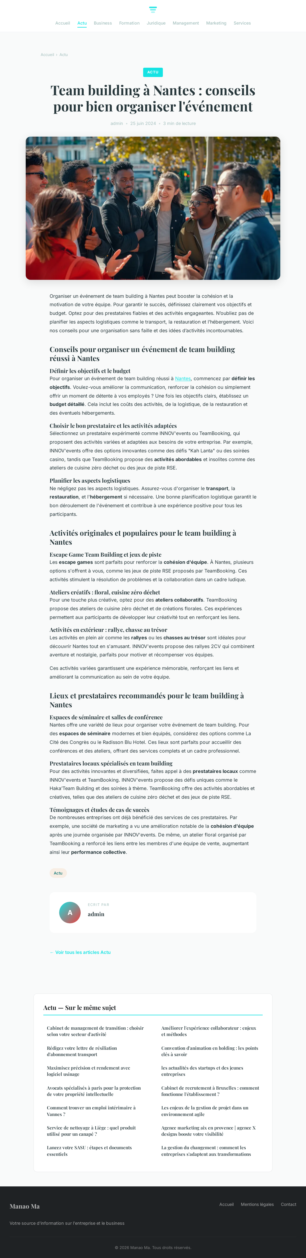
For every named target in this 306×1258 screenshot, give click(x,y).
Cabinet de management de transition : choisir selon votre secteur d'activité (95, 1031)
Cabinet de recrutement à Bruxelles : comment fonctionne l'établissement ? (210, 1091)
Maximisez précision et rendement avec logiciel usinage (88, 1071)
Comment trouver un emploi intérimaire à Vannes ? (91, 1111)
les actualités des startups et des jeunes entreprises (202, 1071)
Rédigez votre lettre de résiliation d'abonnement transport (82, 1051)
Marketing (216, 22)
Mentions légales (257, 1204)
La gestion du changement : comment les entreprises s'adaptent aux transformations (206, 1150)
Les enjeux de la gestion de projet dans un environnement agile (204, 1111)
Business (103, 22)
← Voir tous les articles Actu (80, 952)
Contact (288, 1204)
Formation (129, 22)
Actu (82, 22)
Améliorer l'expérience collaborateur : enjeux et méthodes (208, 1031)
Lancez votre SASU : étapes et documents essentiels (89, 1150)
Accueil (62, 22)
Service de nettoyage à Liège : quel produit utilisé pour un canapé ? (91, 1131)
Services (242, 22)
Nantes (183, 378)
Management (186, 22)
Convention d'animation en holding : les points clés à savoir (209, 1051)
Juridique (156, 22)
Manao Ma (25, 1206)
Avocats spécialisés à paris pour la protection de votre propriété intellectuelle (94, 1091)
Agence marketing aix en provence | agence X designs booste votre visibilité (208, 1131)
